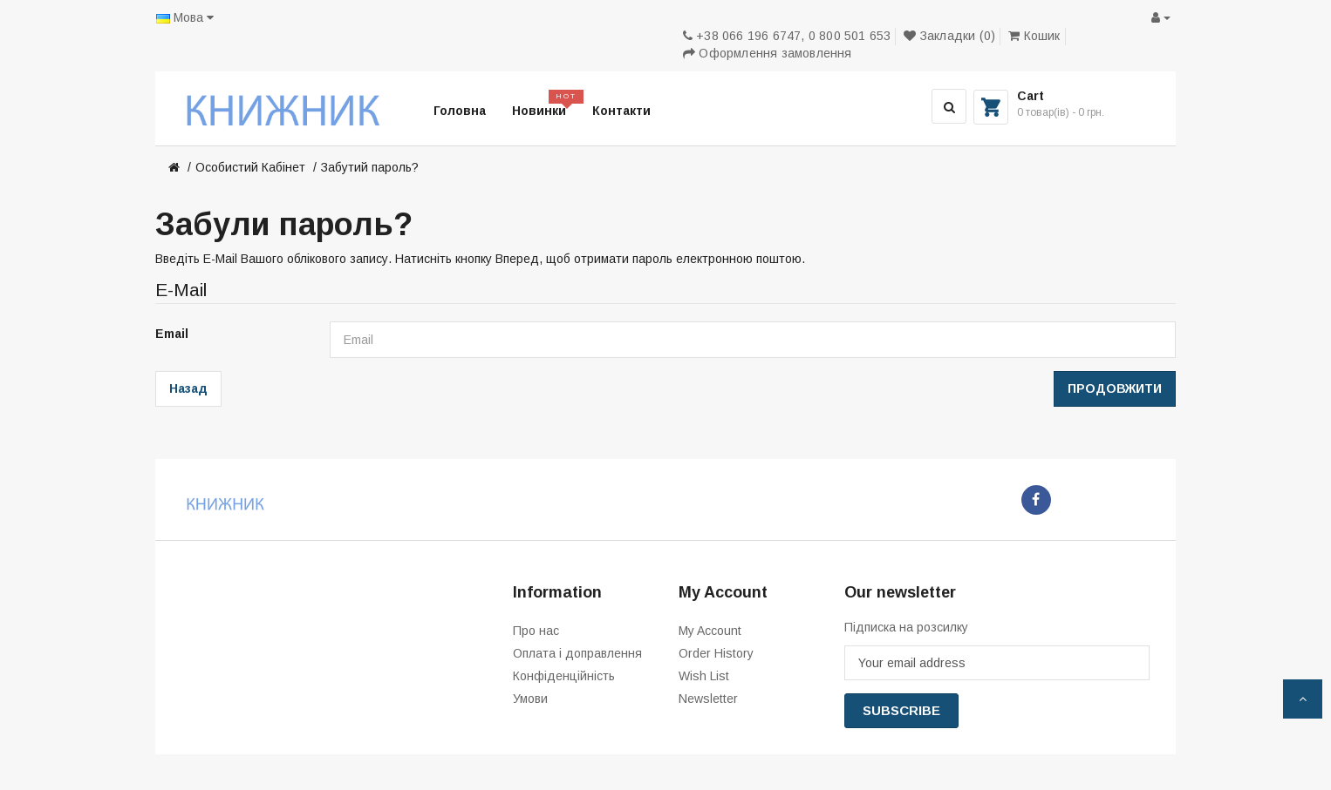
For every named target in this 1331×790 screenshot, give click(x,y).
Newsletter (708, 699)
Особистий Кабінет (250, 167)
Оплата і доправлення (577, 653)
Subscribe (901, 710)
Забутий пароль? (370, 167)
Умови (530, 699)
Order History (716, 653)
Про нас (536, 631)
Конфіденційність (564, 676)
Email (171, 334)
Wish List (704, 676)
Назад (188, 388)
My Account (710, 631)
